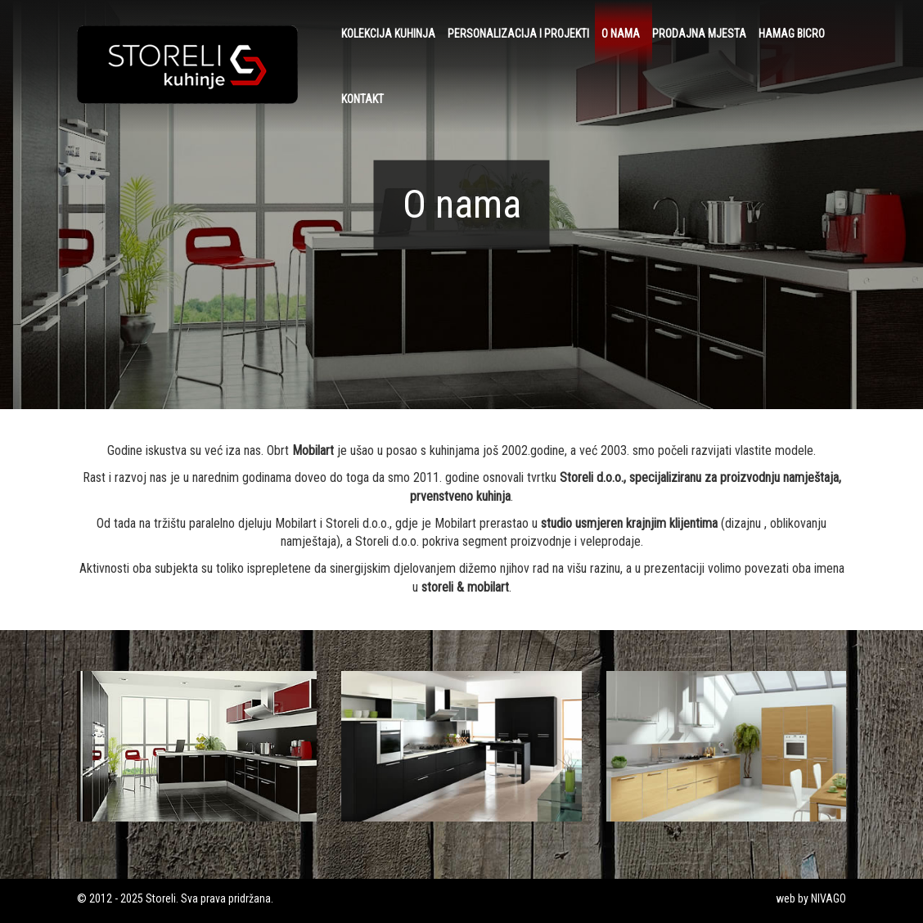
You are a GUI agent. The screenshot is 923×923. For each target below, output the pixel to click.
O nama (620, 33)
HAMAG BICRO (792, 33)
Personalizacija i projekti (518, 33)
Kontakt (362, 99)
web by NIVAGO (811, 898)
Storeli (161, 898)
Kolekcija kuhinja (388, 33)
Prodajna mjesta (699, 33)
